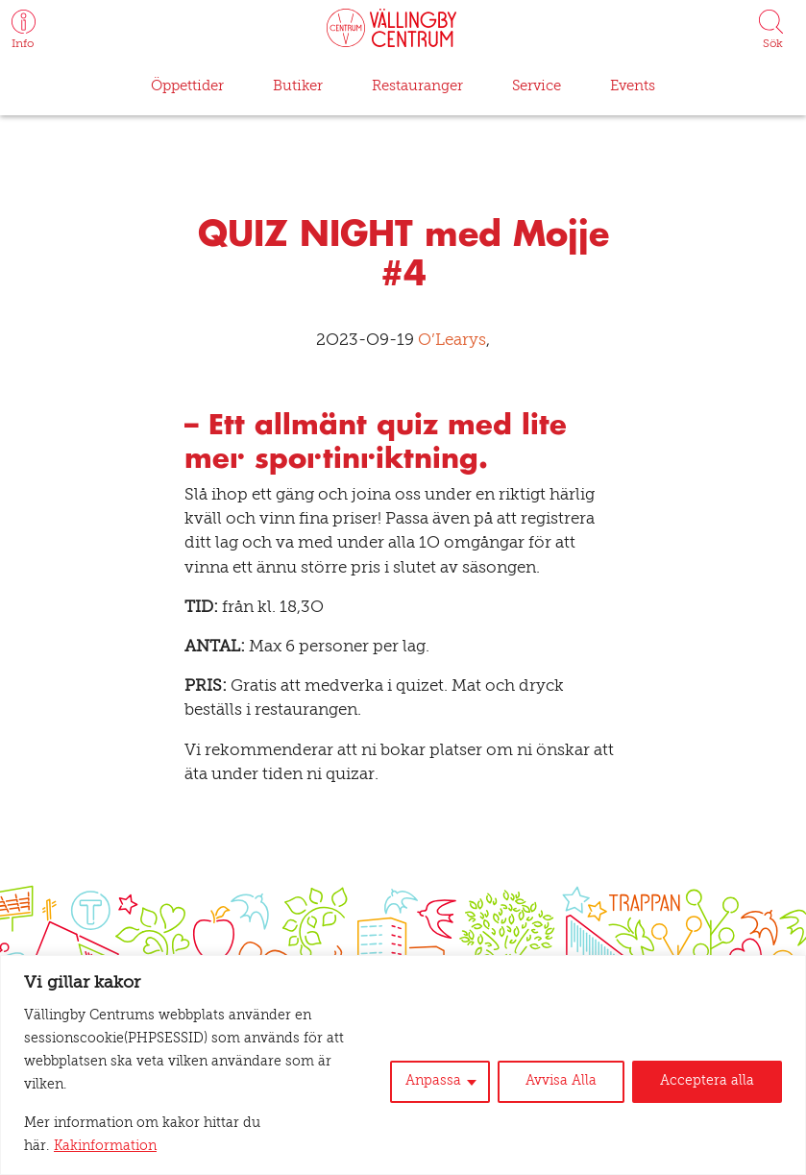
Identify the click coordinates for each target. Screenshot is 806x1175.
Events (628, 86)
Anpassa (450, 1105)
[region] (403, 1088)
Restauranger (413, 86)
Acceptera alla (711, 1105)
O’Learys (444, 341)
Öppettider (189, 86)
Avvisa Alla (573, 1105)
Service (531, 86)
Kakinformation (304, 1147)
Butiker (296, 86)
